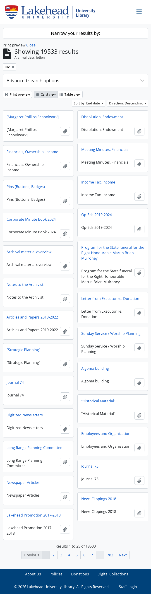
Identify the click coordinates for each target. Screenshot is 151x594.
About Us (33, 574)
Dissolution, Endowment (102, 116)
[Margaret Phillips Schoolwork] (33, 116)
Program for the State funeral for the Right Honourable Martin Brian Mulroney (112, 253)
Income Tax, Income (98, 182)
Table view (70, 94)
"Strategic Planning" (23, 349)
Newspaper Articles (23, 482)
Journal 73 (89, 466)
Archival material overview (29, 251)
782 (110, 555)
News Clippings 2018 (98, 498)
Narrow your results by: (75, 33)
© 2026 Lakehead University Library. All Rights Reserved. (62, 586)
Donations (80, 574)
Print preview (17, 94)
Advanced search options (33, 80)
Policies (56, 574)
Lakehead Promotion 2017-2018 (34, 515)
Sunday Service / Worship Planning (111, 333)
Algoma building (95, 368)
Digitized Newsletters (25, 415)
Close (31, 45)
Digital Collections (113, 574)
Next (123, 555)
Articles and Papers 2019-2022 (32, 317)
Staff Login (128, 586)
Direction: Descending (126, 103)
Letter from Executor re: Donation (110, 298)
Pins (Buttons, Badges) (26, 186)
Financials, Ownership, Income (32, 151)
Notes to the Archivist (25, 284)
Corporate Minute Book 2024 (31, 219)
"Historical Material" (98, 400)
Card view (46, 94)
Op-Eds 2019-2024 (96, 214)
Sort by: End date (87, 103)
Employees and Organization (105, 433)
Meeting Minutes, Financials (104, 149)
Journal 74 (15, 382)
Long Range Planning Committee (34, 447)
